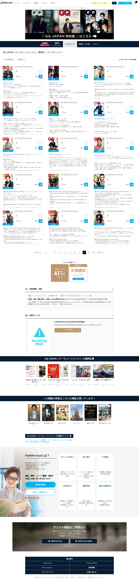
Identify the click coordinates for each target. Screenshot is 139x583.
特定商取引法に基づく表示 (61, 578)
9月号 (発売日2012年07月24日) (23, 102)
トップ (26, 8)
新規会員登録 (41, 484)
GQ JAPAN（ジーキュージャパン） (68, 8)
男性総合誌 (45, 442)
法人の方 (53, 3)
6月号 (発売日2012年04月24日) (23, 138)
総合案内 (69, 560)
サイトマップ (101, 578)
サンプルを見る (67, 330)
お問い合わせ (91, 573)
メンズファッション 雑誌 (36, 8)
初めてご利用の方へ (39, 492)
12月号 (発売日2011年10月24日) (24, 211)
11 (89, 252)
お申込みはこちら (78, 278)
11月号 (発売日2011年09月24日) (69, 211)
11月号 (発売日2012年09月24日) (69, 66)
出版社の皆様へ (81, 578)
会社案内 (73, 578)
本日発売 (36, 3)
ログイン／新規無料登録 (125, 3)
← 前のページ (37, 252)
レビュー (96, 44)
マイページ (17, 3)
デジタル (18, 76)
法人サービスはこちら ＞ (33, 497)
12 (93, 252)
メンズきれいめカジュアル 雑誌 (51, 8)
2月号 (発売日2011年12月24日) (68, 174)
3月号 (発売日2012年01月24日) (23, 174)
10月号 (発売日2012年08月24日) (115, 66)
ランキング (44, 3)
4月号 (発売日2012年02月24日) (114, 138)
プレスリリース (47, 573)
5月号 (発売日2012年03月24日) (68, 138)
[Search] (114, 3)
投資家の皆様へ (91, 578)
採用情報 (91, 569)
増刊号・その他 (84, 44)
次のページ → (101, 252)
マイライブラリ (26, 3)
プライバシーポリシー (47, 578)
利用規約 (37, 578)
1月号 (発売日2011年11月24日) (114, 174)
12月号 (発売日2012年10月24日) (24, 66)
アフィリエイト (47, 569)
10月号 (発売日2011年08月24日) (115, 211)
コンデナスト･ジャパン (39, 295)
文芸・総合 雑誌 (31, 442)
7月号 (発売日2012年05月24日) (114, 102)
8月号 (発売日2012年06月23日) (68, 102)
